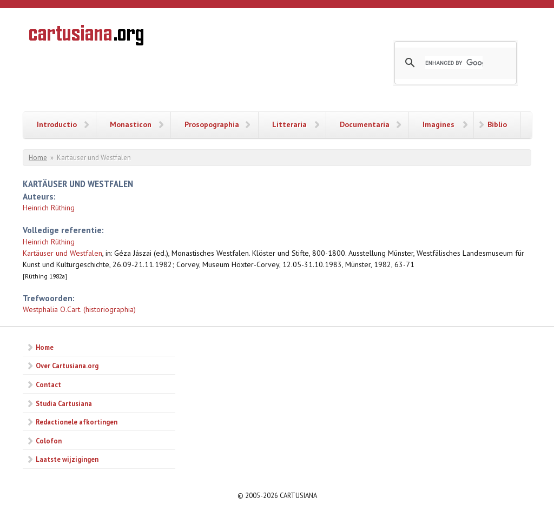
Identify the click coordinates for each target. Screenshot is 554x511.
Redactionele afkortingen (76, 421)
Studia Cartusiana (64, 403)
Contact (48, 384)
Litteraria (289, 124)
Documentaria (365, 124)
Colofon (49, 440)
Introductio (57, 124)
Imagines (438, 124)
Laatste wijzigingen (67, 459)
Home (38, 157)
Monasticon (130, 124)
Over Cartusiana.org (67, 365)
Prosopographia (211, 124)
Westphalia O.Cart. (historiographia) (79, 309)
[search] (454, 62)
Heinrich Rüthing (49, 208)
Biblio (497, 124)
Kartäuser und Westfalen (62, 253)
